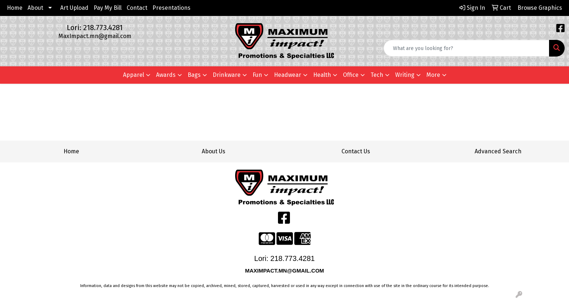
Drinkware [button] (227, 74)
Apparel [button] (133, 74)
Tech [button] (377, 74)
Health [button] (322, 74)
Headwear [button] (287, 74)
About (35, 7)
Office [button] (351, 74)
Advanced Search (498, 151)
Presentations (171, 7)
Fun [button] (257, 74)
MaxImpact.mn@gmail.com (94, 36)
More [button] (433, 74)
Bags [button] (194, 74)
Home (14, 7)
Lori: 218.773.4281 (95, 27)
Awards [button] (166, 74)
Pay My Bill (108, 7)
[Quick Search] (466, 48)
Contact (137, 7)
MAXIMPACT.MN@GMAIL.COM (285, 270)
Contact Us (355, 151)
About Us (213, 151)
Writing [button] (404, 74)
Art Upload (74, 7)
